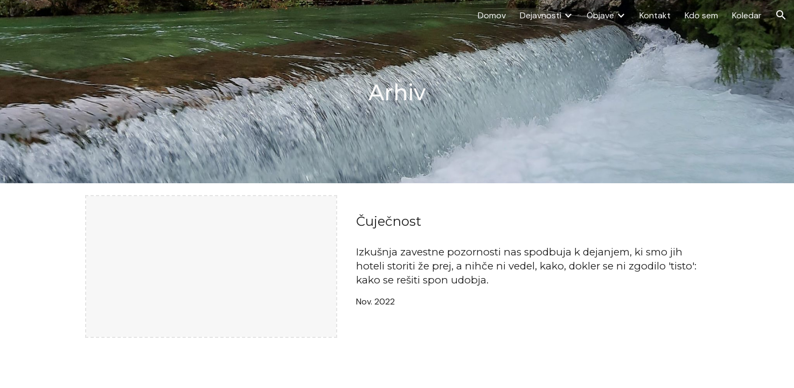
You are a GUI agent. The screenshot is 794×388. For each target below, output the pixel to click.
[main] (397, 92)
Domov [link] (492, 15)
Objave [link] (600, 15)
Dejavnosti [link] (540, 15)
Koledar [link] (747, 15)
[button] (781, 15)
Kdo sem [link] (701, 15)
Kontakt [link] (655, 15)
